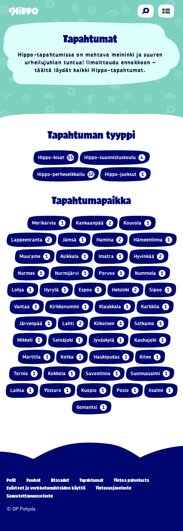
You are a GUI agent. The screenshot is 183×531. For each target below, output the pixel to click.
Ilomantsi (91, 407)
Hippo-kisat (56, 157)
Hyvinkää (149, 256)
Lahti (73, 323)
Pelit (11, 480)
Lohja (23, 289)
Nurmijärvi (72, 273)
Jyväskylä (108, 340)
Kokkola (61, 373)
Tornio (26, 373)
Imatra (111, 256)
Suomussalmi (150, 373)
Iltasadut (60, 480)
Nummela (150, 273)
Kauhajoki (150, 340)
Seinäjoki (68, 340)
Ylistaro (57, 390)
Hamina (109, 239)
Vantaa (26, 306)
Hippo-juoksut (125, 174)
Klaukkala (115, 306)
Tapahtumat (91, 480)
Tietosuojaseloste (114, 488)
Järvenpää (35, 323)
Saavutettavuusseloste (30, 496)
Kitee (150, 357)
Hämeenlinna (152, 239)
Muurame (34, 256)
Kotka (72, 357)
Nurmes (31, 273)
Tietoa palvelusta (131, 480)
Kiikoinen (109, 323)
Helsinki (125, 289)
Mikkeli (29, 340)
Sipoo (160, 289)
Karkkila (155, 306)
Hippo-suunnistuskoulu (114, 157)
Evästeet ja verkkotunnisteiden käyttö (46, 488)
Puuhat (34, 480)
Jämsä (74, 239)
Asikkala (74, 256)
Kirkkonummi (69, 306)
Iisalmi (161, 390)
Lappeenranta (31, 239)
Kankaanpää (94, 223)
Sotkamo (149, 323)
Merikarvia (49, 223)
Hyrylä (56, 289)
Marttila (36, 357)
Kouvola (137, 223)
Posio (127, 390)
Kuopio (93, 390)
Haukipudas (111, 357)
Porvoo (112, 273)
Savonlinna (103, 373)
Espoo (90, 289)
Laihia (22, 390)
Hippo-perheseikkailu (65, 174)
